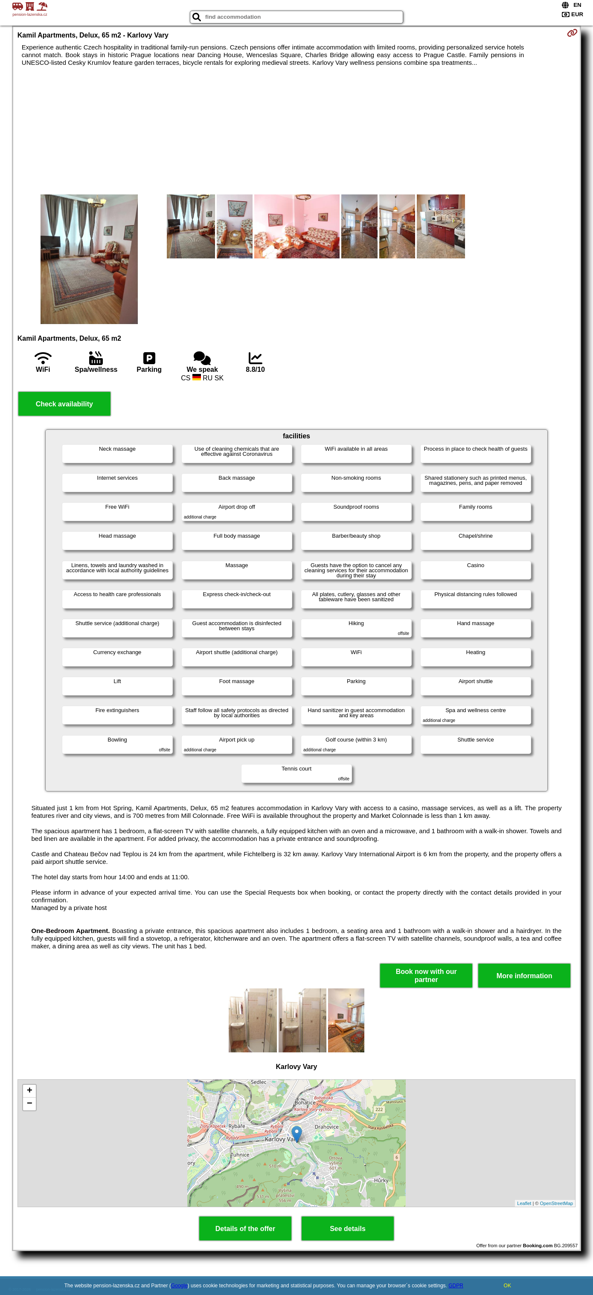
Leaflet (524, 1203)
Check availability (64, 404)
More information (524, 975)
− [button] (29, 1104)
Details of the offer (245, 1228)
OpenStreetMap (556, 1203)
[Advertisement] (296, 130)
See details (348, 1228)
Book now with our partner (426, 975)
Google (179, 1286)
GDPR (455, 1286)
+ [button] (29, 1091)
